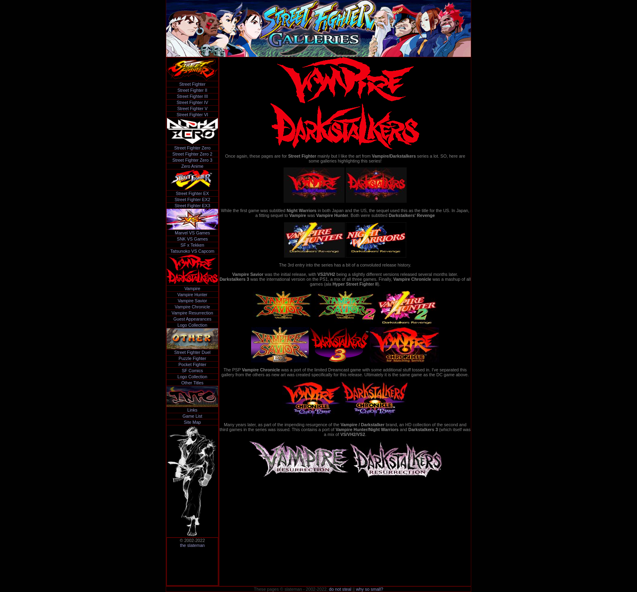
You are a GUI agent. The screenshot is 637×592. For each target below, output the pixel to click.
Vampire (192, 288)
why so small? (369, 589)
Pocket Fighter (192, 364)
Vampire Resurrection (192, 312)
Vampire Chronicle (192, 306)
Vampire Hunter (193, 294)
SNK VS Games (192, 238)
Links (192, 410)
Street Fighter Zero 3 (192, 160)
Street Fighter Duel (192, 352)
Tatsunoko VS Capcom (192, 251)
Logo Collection (192, 325)
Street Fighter (192, 84)
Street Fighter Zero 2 (192, 154)
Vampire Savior (192, 300)
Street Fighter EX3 (192, 205)
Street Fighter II (192, 90)
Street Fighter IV (192, 102)
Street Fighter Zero (192, 147)
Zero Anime (192, 166)
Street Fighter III (192, 96)
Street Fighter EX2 (192, 199)
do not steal (340, 589)
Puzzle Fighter (192, 358)
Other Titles (192, 382)
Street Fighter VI (192, 114)
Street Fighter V (192, 108)
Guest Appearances (192, 319)
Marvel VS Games (192, 232)
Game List (192, 416)
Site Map (192, 422)
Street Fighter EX (192, 193)
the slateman (192, 545)
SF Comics (192, 370)
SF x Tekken (192, 245)
